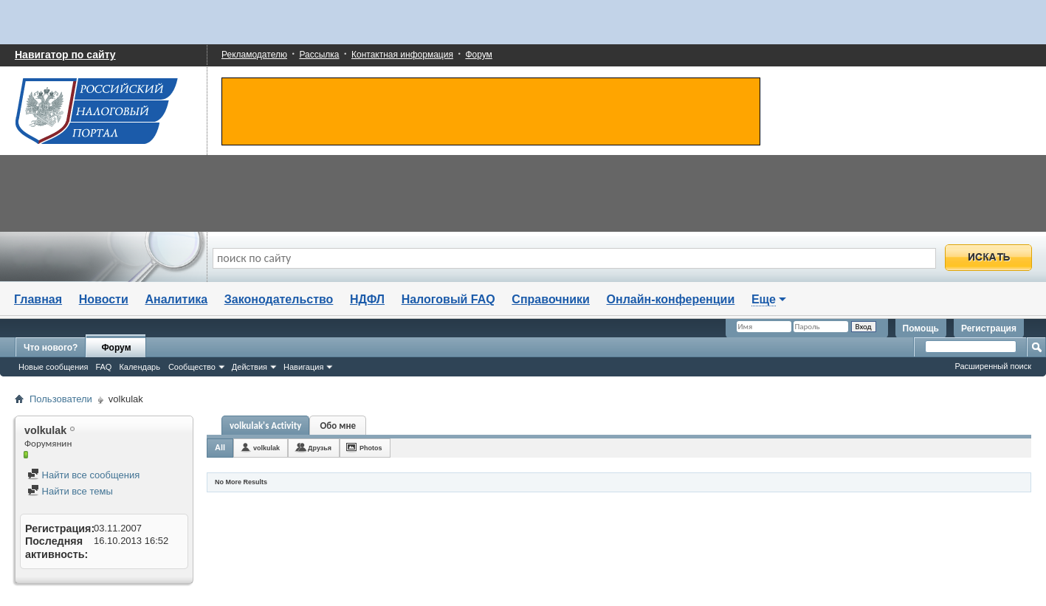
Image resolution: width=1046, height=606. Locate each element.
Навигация (303, 366)
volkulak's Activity (265, 425)
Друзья (319, 448)
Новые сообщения (53, 366)
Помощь (921, 328)
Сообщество (192, 366)
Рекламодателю (254, 54)
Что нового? (51, 347)
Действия (249, 366)
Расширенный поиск (992, 366)
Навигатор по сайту (65, 55)
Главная (38, 299)
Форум (478, 54)
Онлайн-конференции (671, 299)
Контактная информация (402, 54)
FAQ (103, 366)
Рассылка (319, 54)
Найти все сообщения (83, 475)
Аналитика (176, 299)
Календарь (139, 366)
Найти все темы (70, 491)
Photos (370, 448)
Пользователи (61, 398)
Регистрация (988, 328)
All (220, 447)
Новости (103, 299)
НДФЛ (367, 299)
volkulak (266, 448)
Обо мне (338, 425)
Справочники (551, 299)
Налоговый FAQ (448, 299)
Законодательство (279, 299)
